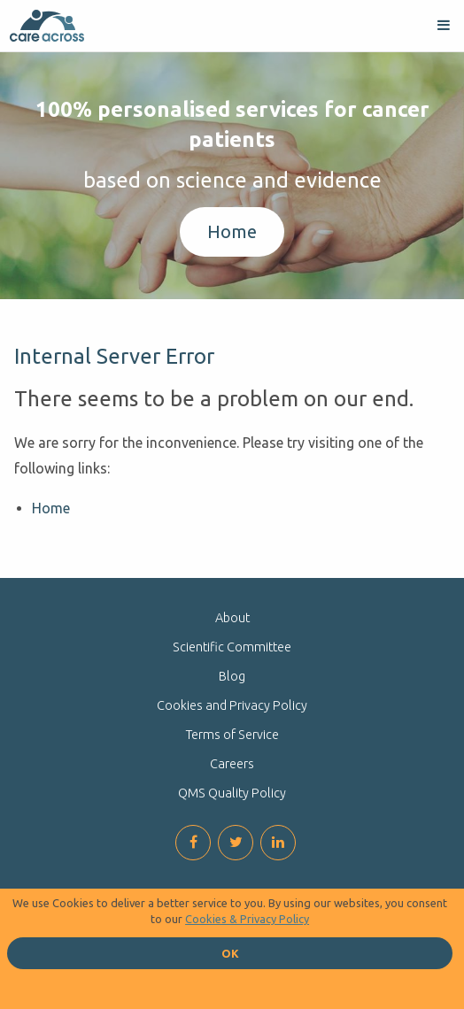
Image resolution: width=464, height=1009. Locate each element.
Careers (232, 764)
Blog (232, 676)
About (232, 618)
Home (232, 231)
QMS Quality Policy (232, 793)
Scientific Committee (232, 647)
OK (230, 953)
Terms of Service (232, 735)
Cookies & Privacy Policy (247, 919)
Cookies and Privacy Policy (232, 705)
